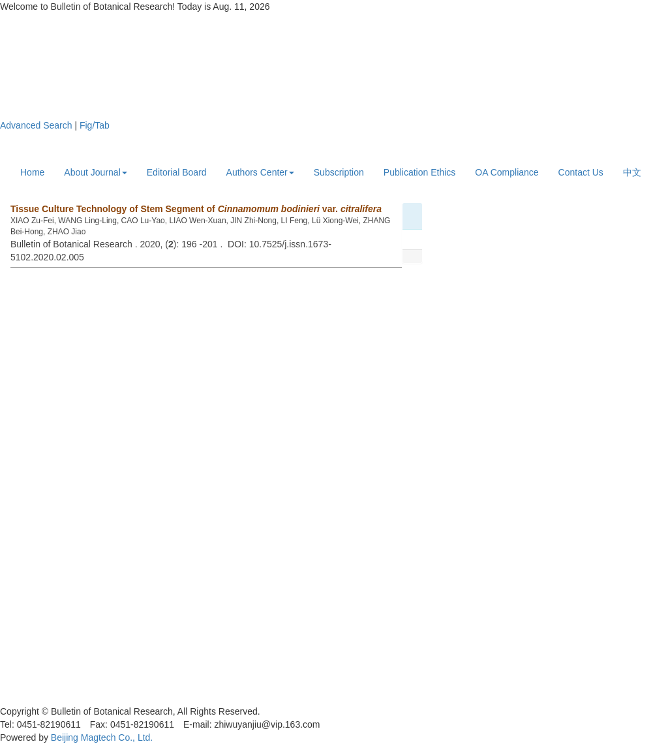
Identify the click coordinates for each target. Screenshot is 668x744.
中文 (632, 172)
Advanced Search (36, 125)
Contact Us (580, 172)
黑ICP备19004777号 (42, 698)
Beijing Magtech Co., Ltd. (102, 737)
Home (32, 172)
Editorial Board (177, 172)
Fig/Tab (95, 125)
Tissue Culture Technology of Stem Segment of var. (196, 209)
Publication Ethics (420, 172)
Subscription (339, 172)
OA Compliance (506, 172)
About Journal (95, 172)
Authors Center (260, 172)
